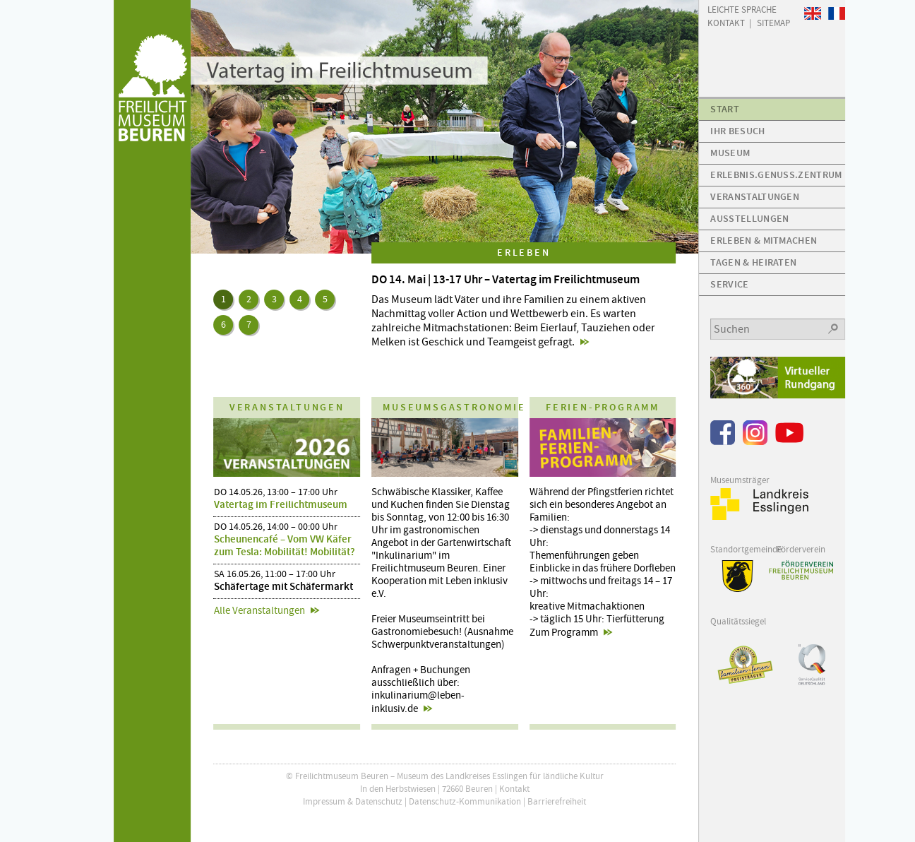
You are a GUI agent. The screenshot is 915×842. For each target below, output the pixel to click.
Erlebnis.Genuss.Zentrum (776, 175)
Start (724, 109)
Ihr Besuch (737, 131)
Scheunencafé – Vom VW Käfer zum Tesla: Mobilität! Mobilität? (284, 545)
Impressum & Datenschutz (352, 801)
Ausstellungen (749, 218)
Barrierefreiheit (556, 801)
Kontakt (514, 789)
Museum (730, 153)
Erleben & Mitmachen (763, 240)
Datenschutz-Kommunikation (465, 801)
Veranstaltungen (754, 196)
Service (729, 284)
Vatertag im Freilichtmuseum (280, 504)
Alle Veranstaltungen (259, 610)
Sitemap (773, 22)
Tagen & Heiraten (753, 262)
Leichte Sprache (742, 9)
